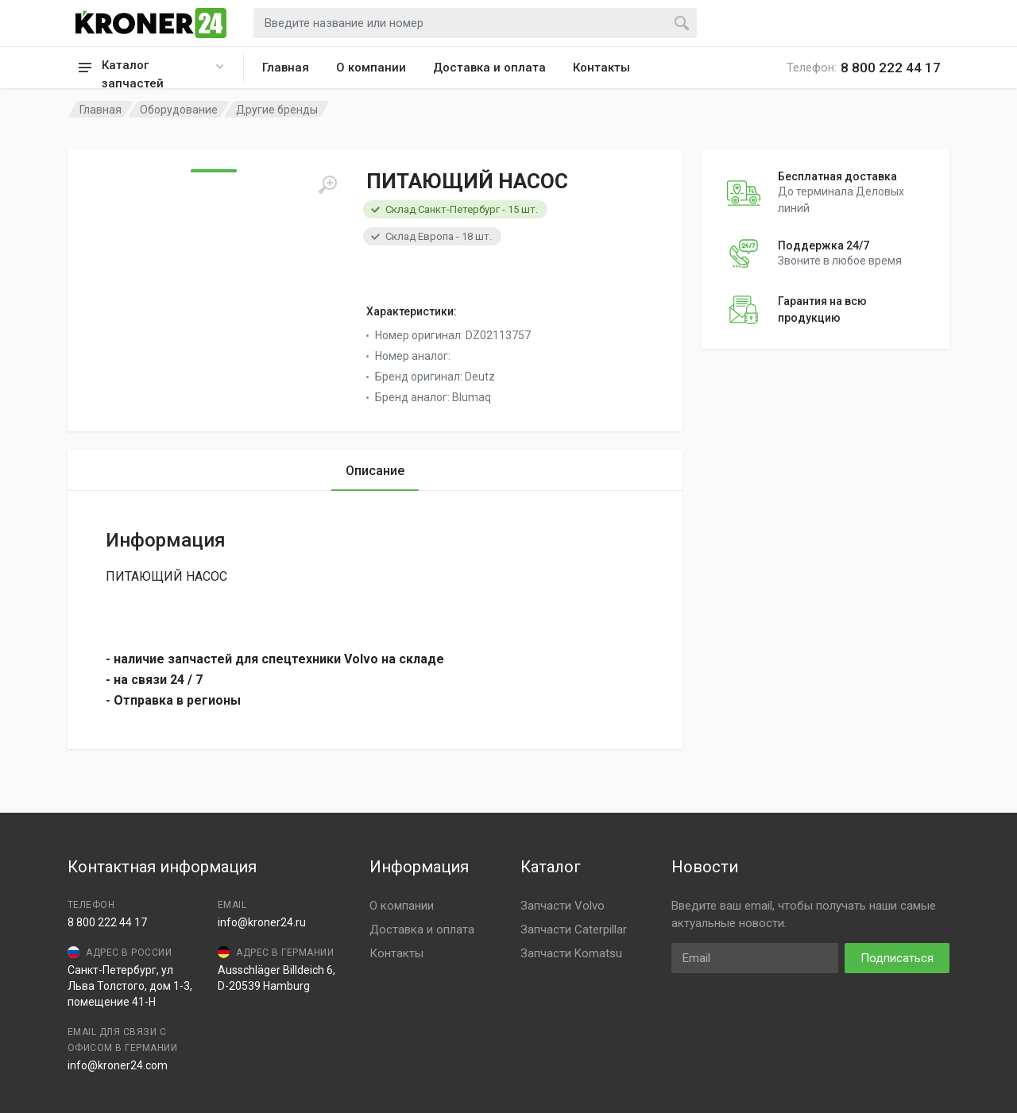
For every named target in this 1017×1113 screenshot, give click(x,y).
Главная (285, 67)
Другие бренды (277, 109)
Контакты (601, 67)
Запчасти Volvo (562, 906)
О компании (371, 67)
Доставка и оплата (489, 67)
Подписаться (897, 958)
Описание (375, 470)
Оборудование (179, 109)
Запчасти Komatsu (571, 953)
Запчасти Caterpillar (573, 929)
